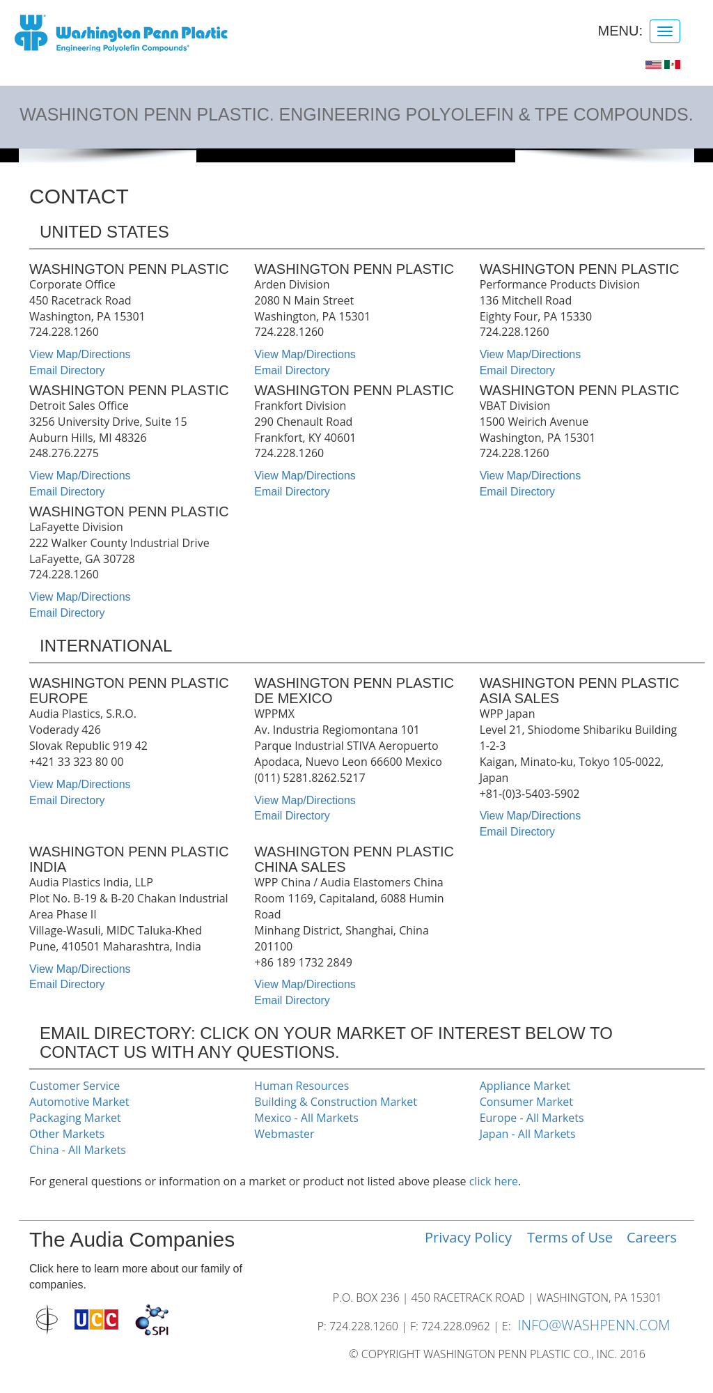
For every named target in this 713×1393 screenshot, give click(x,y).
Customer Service (74, 1085)
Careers (652, 1237)
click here (493, 1181)
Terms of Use (570, 1237)
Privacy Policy (468, 1237)
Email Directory (66, 370)
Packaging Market (75, 1117)
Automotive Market (79, 1101)
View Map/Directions (80, 354)
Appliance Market (525, 1085)
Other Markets (66, 1133)
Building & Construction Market (335, 1101)
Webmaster (284, 1133)
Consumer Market (526, 1101)
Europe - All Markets (532, 1117)
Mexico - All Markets (306, 1117)
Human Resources (301, 1085)
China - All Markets (77, 1149)
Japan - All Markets (528, 1133)
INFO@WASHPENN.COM (593, 1325)
